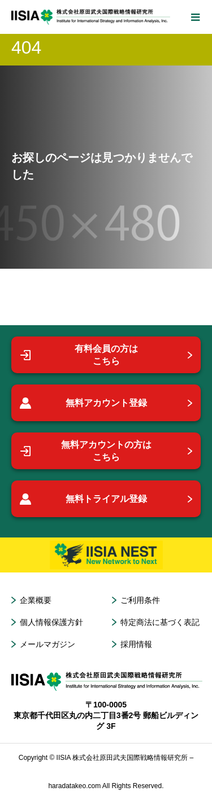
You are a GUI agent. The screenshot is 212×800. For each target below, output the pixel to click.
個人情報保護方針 (51, 622)
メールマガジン (47, 644)
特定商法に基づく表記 (160, 622)
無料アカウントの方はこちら (86, 451)
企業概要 (35, 600)
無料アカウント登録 (83, 403)
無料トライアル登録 (83, 499)
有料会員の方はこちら (79, 355)
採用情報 (136, 644)
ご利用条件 (140, 600)
